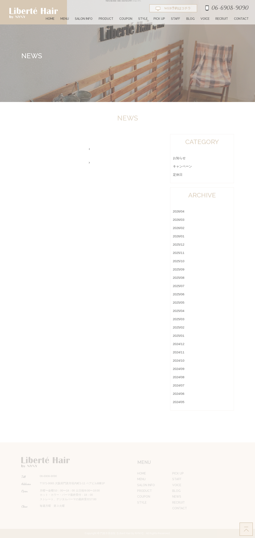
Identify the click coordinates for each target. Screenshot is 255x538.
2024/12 (178, 344)
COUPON (125, 18)
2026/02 (178, 228)
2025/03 (178, 319)
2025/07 (178, 286)
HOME (50, 18)
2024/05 (178, 402)
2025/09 (178, 269)
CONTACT (241, 18)
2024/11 (178, 352)
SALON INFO (84, 18)
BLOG (190, 18)
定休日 (177, 174)
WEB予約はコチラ (173, 9)
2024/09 (178, 369)
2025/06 (178, 294)
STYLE (143, 18)
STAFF (175, 18)
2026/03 (178, 219)
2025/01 (178, 335)
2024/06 (178, 393)
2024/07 (178, 385)
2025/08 (178, 277)
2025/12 (178, 244)
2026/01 (178, 236)
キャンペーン (182, 166)
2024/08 (178, 377)
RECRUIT (221, 18)
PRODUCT (106, 18)
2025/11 (178, 253)
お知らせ (179, 158)
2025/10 (178, 261)
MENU (64, 18)
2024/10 (178, 360)
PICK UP (159, 18)
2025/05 (178, 302)
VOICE (205, 18)
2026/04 (178, 211)
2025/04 (178, 311)
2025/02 (178, 327)
